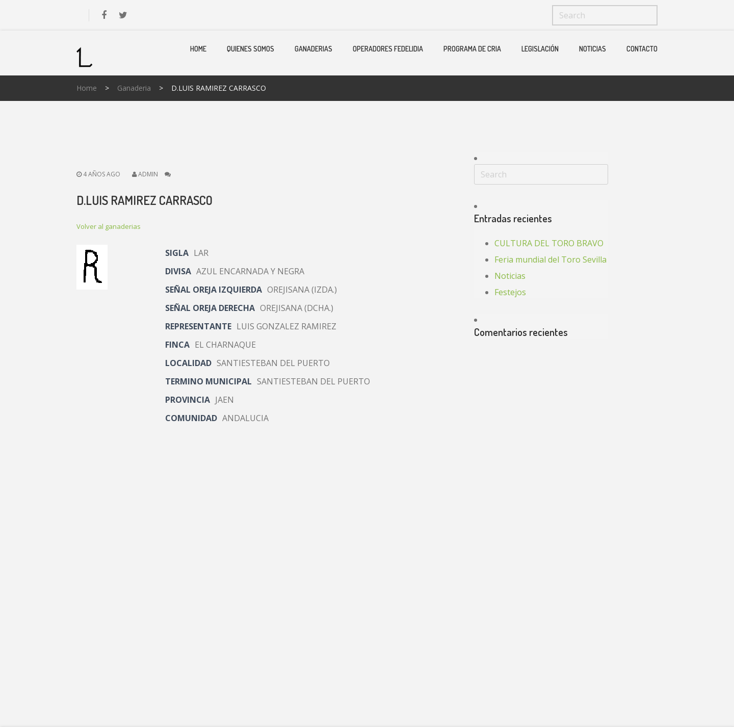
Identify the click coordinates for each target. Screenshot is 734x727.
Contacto (642, 48)
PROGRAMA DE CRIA (472, 48)
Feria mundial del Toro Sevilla (550, 259)
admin (148, 174)
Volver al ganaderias (108, 226)
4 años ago (98, 174)
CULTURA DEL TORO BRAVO (549, 243)
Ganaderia (134, 88)
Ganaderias (313, 48)
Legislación (540, 48)
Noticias (592, 48)
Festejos (510, 292)
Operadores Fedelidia (388, 48)
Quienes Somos (250, 48)
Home (198, 48)
